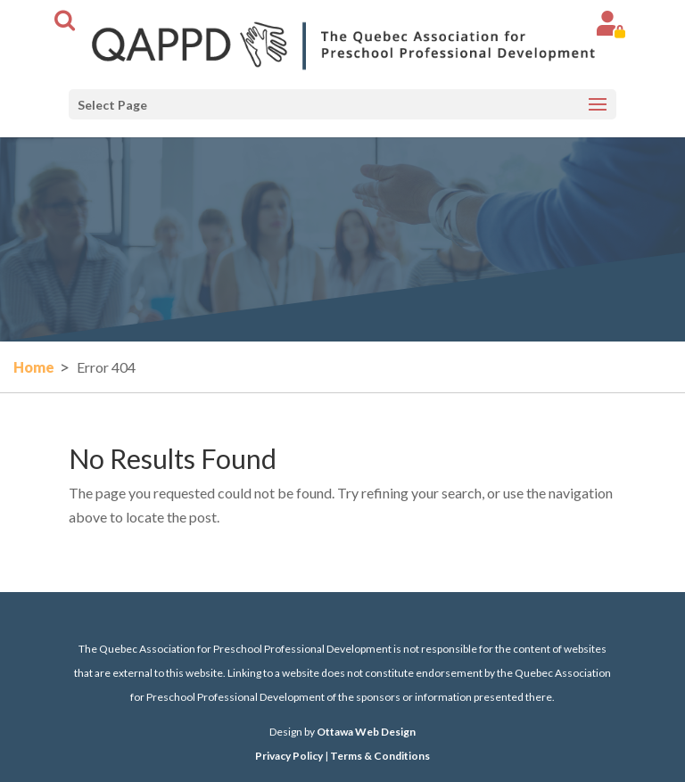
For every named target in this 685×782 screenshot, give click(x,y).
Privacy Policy (289, 755)
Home (33, 366)
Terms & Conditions (380, 755)
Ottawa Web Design (366, 731)
